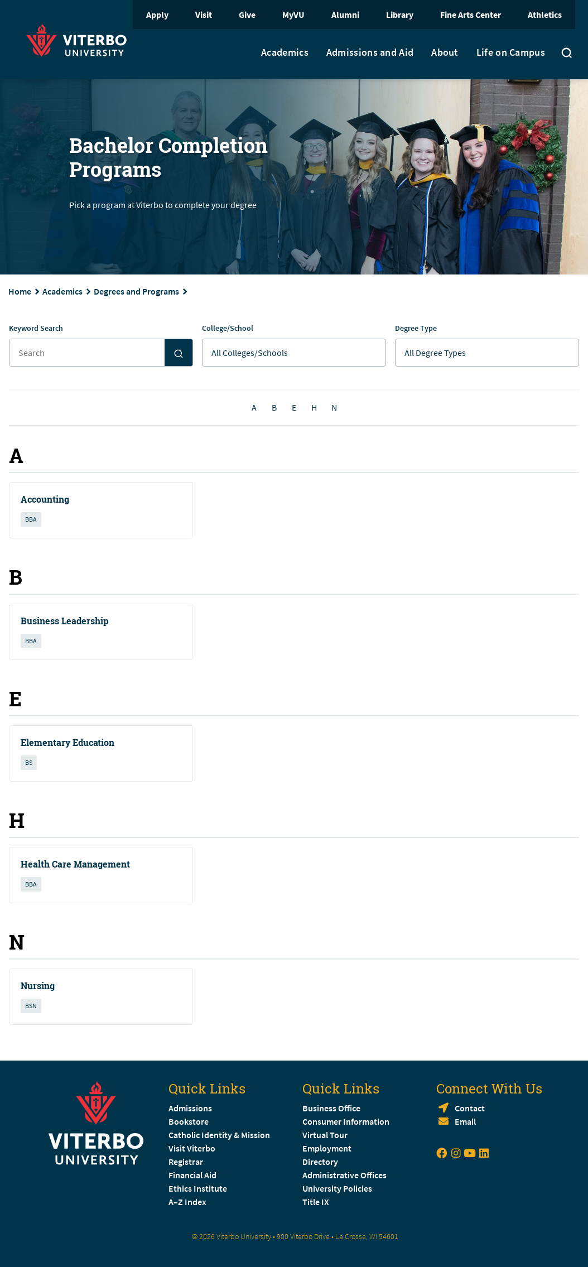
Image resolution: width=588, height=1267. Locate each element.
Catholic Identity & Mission (219, 1134)
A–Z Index (187, 1201)
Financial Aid (192, 1175)
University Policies (337, 1188)
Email (465, 1121)
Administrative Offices (344, 1175)
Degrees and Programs (136, 291)
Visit (203, 14)
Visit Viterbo (191, 1148)
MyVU (293, 14)
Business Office (331, 1108)
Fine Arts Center (470, 14)
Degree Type (416, 328)
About (445, 52)
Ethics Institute (197, 1188)
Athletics (545, 14)
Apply (157, 14)
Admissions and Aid (369, 52)
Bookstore (188, 1121)
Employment (326, 1148)
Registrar (185, 1161)
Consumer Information (345, 1121)
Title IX (315, 1201)
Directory (321, 1161)
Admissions (190, 1108)
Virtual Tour (325, 1134)
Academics (285, 52)
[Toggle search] (567, 54)
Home (19, 291)
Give (247, 14)
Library (399, 14)
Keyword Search (36, 328)
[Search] (178, 352)
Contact (470, 1108)
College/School (227, 328)
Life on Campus (510, 52)
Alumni (345, 14)
